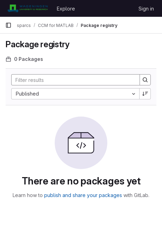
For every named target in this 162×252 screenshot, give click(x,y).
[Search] (72, 80)
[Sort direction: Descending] (145, 93)
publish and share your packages (83, 195)
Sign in (146, 9)
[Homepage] (27, 8)
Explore (66, 9)
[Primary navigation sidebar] (8, 25)
